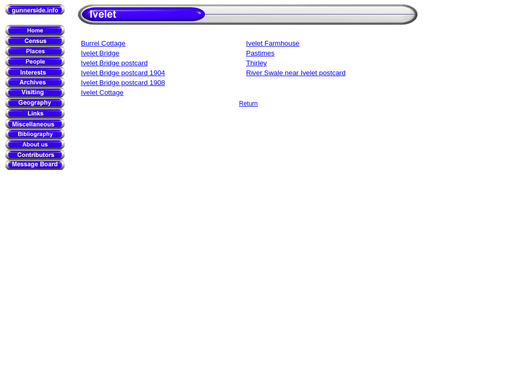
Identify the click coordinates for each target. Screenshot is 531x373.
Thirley (256, 63)
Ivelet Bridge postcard (114, 63)
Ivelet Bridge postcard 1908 (123, 83)
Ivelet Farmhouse (273, 43)
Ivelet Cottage (102, 92)
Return (248, 103)
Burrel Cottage (103, 43)
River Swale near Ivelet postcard (296, 73)
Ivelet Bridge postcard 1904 (123, 73)
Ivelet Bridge (100, 53)
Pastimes (260, 53)
